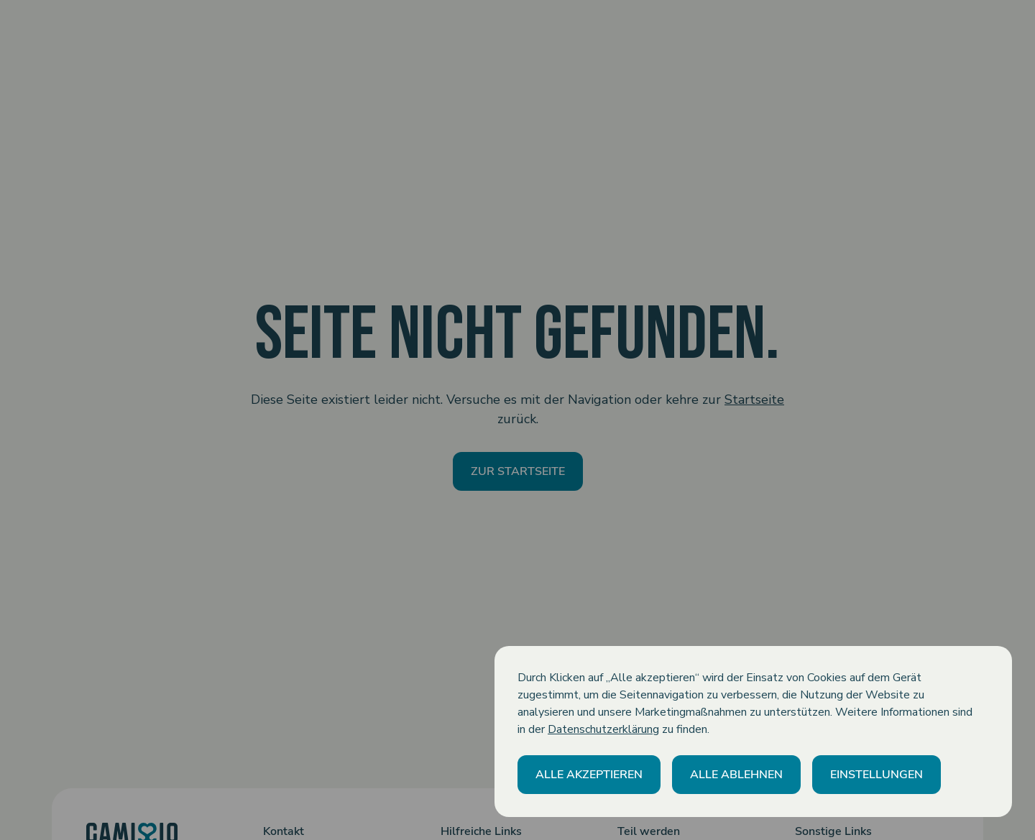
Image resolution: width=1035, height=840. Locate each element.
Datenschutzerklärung (603, 729)
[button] (589, 774)
